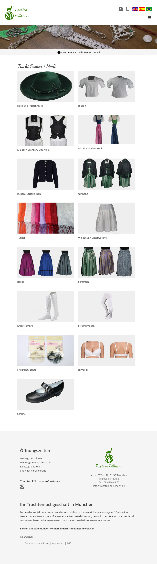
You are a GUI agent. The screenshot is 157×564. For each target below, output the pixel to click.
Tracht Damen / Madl (88, 52)
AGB (69, 543)
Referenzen (26, 536)
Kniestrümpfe (25, 325)
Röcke (20, 281)
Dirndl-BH (83, 369)
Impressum (58, 543)
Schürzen (83, 281)
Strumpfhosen (86, 325)
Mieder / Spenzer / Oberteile (33, 149)
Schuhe (21, 413)
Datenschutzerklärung (37, 543)
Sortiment (68, 52)
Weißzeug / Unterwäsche (92, 237)
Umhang (83, 193)
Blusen (82, 105)
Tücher (21, 237)
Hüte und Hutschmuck (30, 105)
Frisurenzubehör (26, 369)
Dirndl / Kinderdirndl (90, 148)
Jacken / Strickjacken (29, 193)
